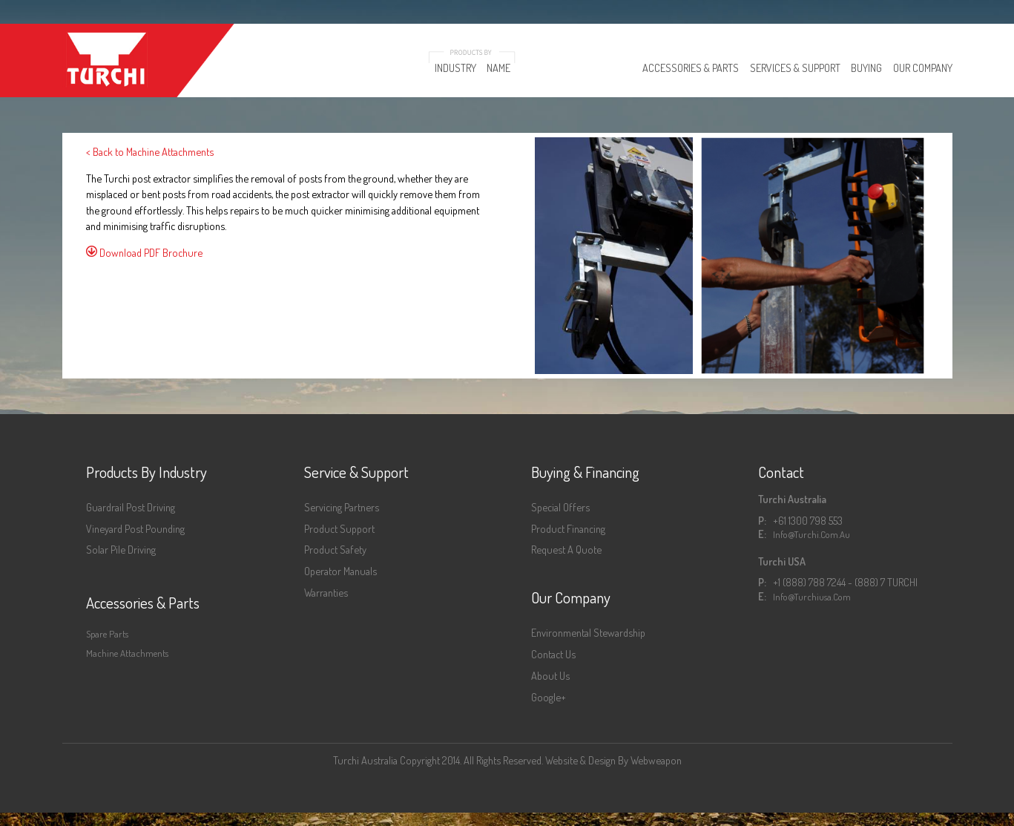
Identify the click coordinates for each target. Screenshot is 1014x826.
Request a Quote (566, 549)
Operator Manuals (340, 570)
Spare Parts (107, 634)
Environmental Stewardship (588, 632)
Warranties (326, 592)
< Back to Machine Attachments (150, 151)
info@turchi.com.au (811, 534)
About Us (550, 675)
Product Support (339, 528)
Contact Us (553, 654)
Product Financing (568, 528)
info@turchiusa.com (812, 597)
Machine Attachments (127, 653)
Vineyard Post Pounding (135, 528)
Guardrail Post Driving (130, 507)
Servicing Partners (341, 507)
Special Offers (560, 507)
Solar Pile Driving (121, 549)
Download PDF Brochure (144, 252)
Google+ (548, 697)
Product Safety (335, 549)
